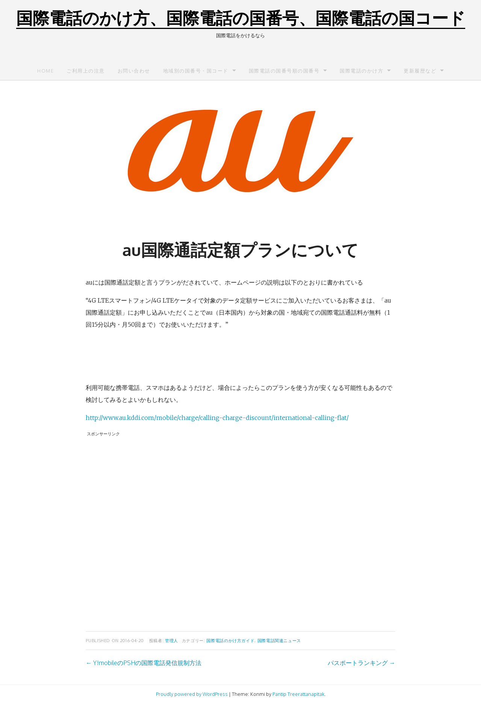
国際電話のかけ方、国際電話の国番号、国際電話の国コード (240, 17)
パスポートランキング (361, 663)
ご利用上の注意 (86, 71)
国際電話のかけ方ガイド (230, 640)
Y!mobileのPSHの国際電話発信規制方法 (143, 663)
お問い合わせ (134, 71)
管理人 (171, 640)
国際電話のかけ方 (361, 71)
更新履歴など (420, 71)
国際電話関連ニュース (279, 640)
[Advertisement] (240, 529)
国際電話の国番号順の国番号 (284, 71)
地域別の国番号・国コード (195, 71)
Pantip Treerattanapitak (298, 694)
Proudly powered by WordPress (192, 694)
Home (45, 71)
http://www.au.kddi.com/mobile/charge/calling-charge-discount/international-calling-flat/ (217, 417)
